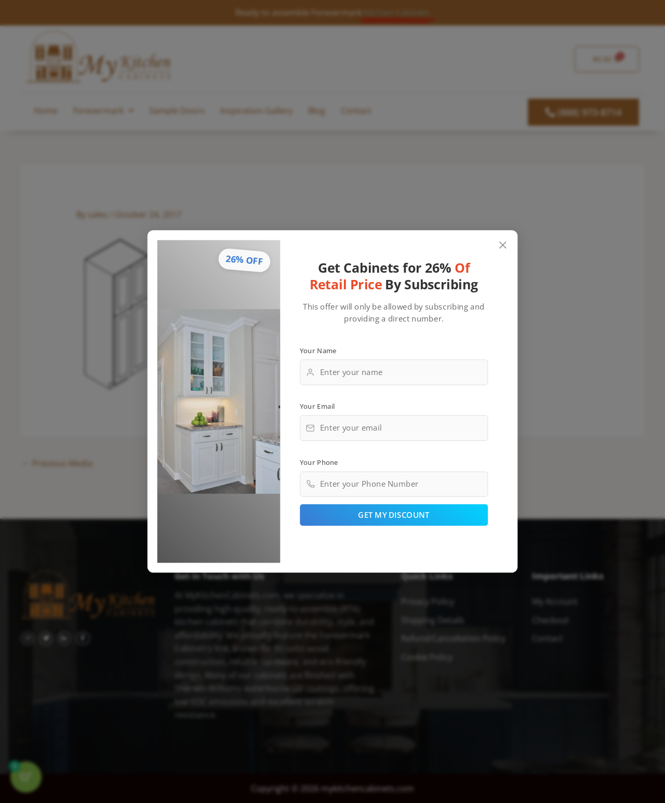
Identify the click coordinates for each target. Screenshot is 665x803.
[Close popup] (503, 245)
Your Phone (319, 461)
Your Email (317, 406)
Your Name (318, 350)
